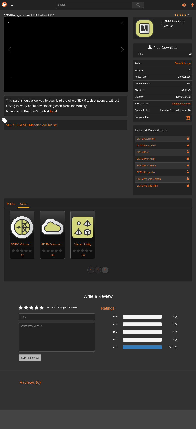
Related (11, 204)
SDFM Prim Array (146, 159)
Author (23, 204)
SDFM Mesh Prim (146, 145)
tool (44, 125)
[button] (13, 5)
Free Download (162, 48)
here (53, 111)
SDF (9, 125)
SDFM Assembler (146, 138)
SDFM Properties (146, 172)
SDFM (17, 125)
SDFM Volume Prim (147, 185)
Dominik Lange (183, 63)
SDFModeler (32, 125)
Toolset (52, 125)
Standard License (181, 103)
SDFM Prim (143, 152)
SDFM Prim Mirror (146, 165)
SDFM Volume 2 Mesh (149, 179)
